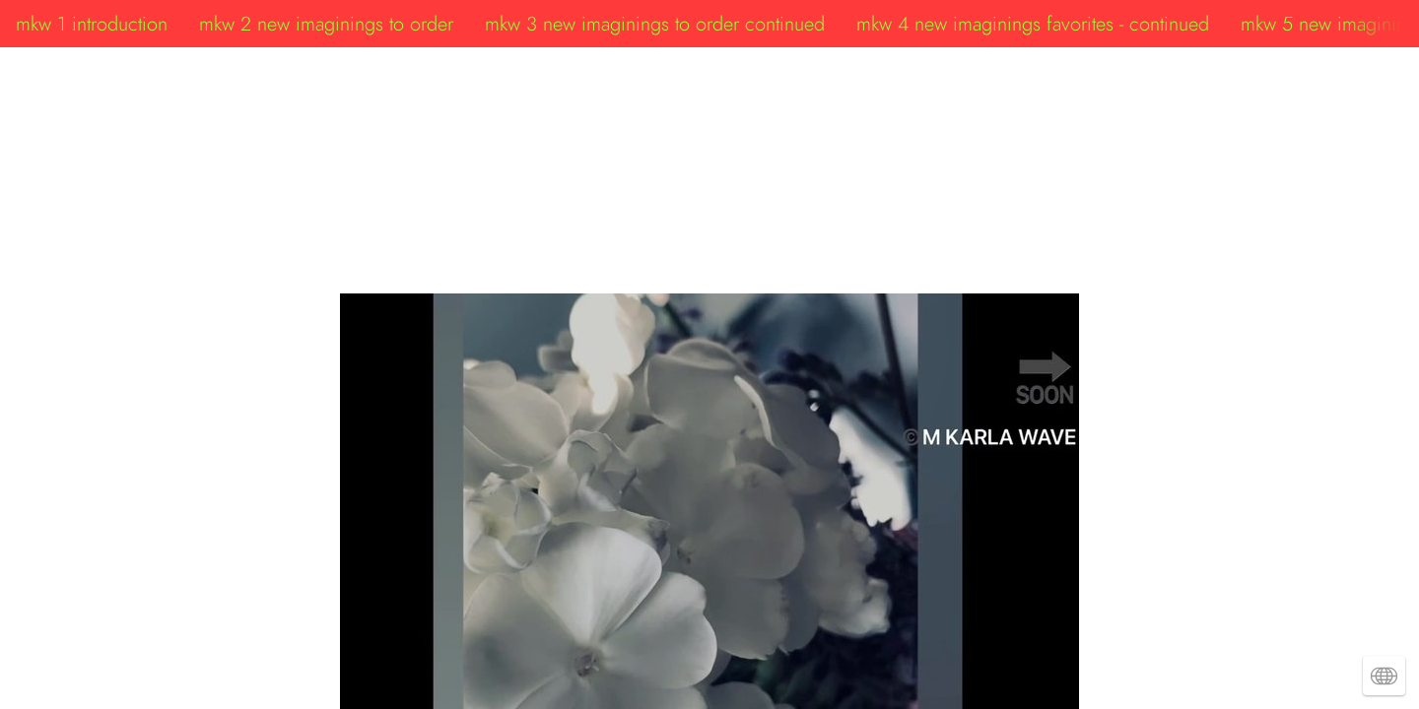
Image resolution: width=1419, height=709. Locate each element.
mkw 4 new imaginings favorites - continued (1032, 23)
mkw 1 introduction (92, 23)
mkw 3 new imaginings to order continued (655, 23)
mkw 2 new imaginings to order (326, 23)
